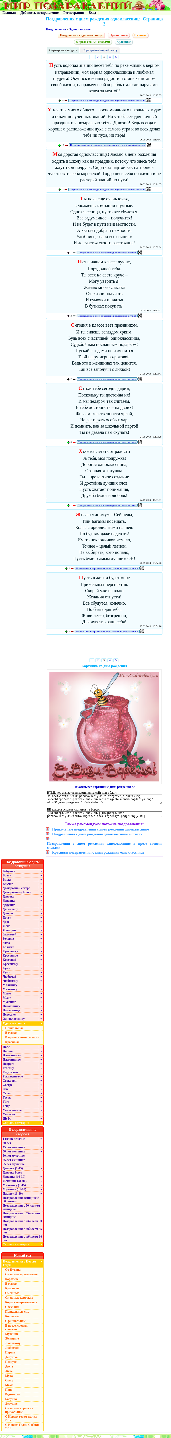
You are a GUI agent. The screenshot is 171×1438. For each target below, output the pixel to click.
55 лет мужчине (13, 1167)
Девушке (9, 904)
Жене (6, 929)
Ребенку (8, 1071)
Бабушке (9, 874)
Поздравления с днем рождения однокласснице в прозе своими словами (107, 100)
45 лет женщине (14, 1150)
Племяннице (12, 1063)
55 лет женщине (14, 1163)
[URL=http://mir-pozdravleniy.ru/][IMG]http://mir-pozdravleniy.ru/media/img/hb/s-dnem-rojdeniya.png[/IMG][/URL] (104, 817)
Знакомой (9, 937)
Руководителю (13, 1079)
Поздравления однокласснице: (81, 35)
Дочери (8, 916)
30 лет (7, 1146)
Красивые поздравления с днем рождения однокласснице (98, 856)
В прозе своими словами (93, 41)
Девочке (8, 899)
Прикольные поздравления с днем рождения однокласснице (107, 568)
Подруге (8, 1067)
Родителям (10, 1075)
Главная (9, 12)
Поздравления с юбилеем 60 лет (22, 1241)
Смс (5, 1092)
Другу (7, 921)
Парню (7, 1054)
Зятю (6, 946)
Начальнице (11, 1013)
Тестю (7, 1101)
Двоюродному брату (17, 895)
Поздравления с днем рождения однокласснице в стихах (107, 252)
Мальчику (10, 988)
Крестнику (10, 954)
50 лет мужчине (13, 1159)
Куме (6, 971)
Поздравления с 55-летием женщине (21, 1218)
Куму (6, 975)
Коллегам (12, 1319)
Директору (10, 912)
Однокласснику (14, 1022)
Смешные (12, 1296)
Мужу (7, 1001)
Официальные (15, 1324)
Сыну (7, 1096)
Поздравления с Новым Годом (19, 1266)
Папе (6, 1050)
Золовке (8, 942)
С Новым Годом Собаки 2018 (22, 1429)
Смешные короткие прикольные (19, 1413)
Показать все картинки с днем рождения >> (104, 787)
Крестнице (10, 959)
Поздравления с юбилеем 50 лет (22, 1226)
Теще (6, 1109)
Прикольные (119, 35)
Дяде (6, 925)
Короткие (11, 1282)
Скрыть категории (23, 1126)
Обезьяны (12, 1310)
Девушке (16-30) (14, 1180)
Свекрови (9, 1084)
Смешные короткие (19, 1301)
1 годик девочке (14, 1142)
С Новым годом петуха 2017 (21, 1421)
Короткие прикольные (21, 1305)
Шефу (7, 1122)
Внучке (8, 887)
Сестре (7, 1088)
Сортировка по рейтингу (99, 50)
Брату (7, 878)
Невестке (9, 1018)
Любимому (10, 984)
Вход (92, 12)
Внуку (7, 883)
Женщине (9, 933)
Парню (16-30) (13, 1197)
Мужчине (9, 1005)
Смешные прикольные (21, 1277)
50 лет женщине (14, 1154)
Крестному (10, 967)
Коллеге (8, 950)
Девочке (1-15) (13, 1171)
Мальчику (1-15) (14, 1188)
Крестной (9, 963)
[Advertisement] (104, 647)
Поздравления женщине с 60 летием (21, 1202)
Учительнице (12, 1113)
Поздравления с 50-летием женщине (21, 1210)
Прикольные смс (17, 1315)
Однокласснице (80, 29)
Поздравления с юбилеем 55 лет (22, 1234)
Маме (7, 996)
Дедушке (9, 908)
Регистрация (73, 12)
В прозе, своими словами (16, 1330)
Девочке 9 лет (12, 1176)
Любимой (9, 980)
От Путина (12, 1273)
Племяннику (12, 1058)
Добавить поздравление (39, 12)
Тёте (6, 1105)
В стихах (140, 35)
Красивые (123, 41)
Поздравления (56, 29)
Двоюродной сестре (16, 891)
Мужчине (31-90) (14, 1192)
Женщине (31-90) (14, 1184)
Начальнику (11, 1009)
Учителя (9, 1117)
